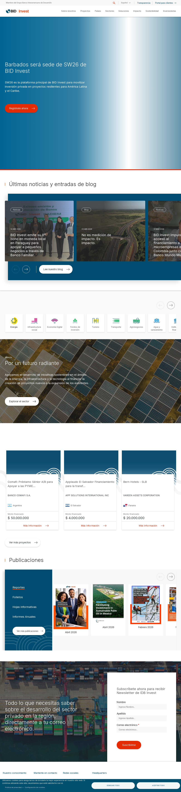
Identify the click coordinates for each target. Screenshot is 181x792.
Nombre (121, 702)
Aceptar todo (158, 785)
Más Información (35, 525)
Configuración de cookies (35, 787)
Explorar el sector (22, 401)
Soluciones (123, 11)
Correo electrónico (127, 725)
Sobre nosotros (68, 11)
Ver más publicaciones (30, 631)
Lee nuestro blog (56, 269)
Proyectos (85, 11)
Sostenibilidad (152, 11)
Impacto (137, 11)
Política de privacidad (13, 787)
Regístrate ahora (22, 108)
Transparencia (143, 3)
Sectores (109, 11)
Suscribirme (129, 744)
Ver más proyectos (23, 542)
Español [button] (124, 3)
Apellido (121, 713)
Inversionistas (169, 11)
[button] (15, 269)
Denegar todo (113, 785)
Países (98, 11)
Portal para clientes (165, 3)
